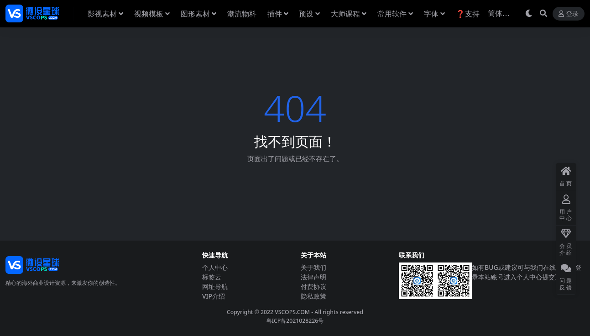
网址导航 (215, 286)
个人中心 (215, 267)
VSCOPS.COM (292, 312)
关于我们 (313, 267)
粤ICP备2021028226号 (295, 321)
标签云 (211, 277)
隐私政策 (313, 296)
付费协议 (313, 286)
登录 (569, 13)
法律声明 (313, 277)
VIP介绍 (213, 296)
